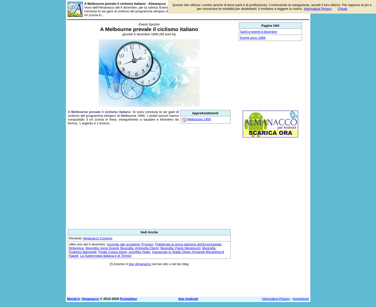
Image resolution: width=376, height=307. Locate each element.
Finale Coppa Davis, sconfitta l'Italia (124, 252)
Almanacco (90, 299)
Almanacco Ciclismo (97, 238)
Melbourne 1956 (199, 119)
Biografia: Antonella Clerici (139, 248)
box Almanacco (140, 264)
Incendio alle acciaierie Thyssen (130, 244)
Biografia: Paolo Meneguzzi (180, 248)
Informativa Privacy (276, 299)
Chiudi (342, 9)
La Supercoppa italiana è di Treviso (106, 256)
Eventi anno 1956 (253, 38)
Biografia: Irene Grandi (102, 248)
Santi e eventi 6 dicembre (258, 32)
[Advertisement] (149, 177)
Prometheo (128, 299)
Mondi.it (73, 299)
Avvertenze (301, 299)
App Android (188, 299)
